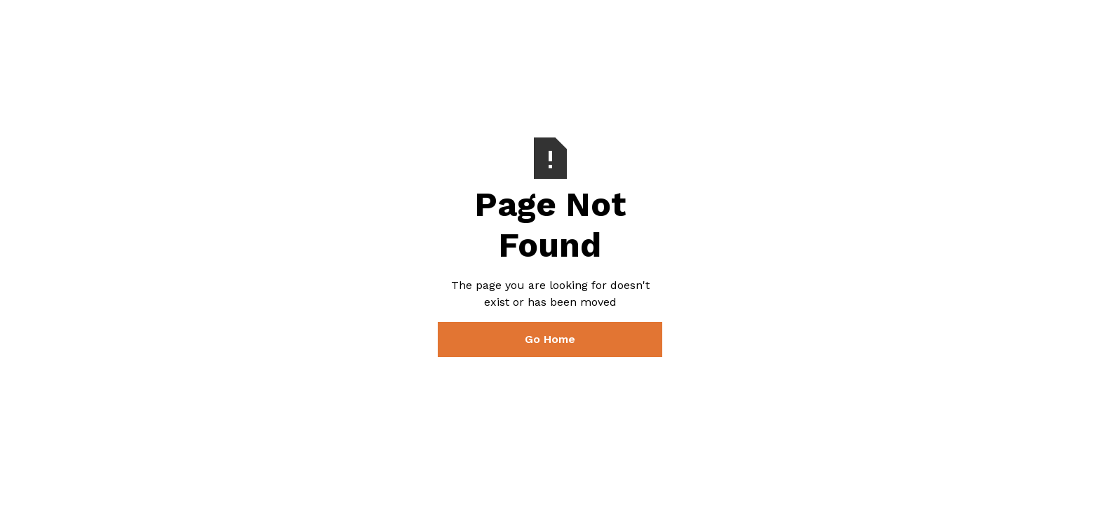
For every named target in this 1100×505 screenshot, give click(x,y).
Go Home (550, 339)
